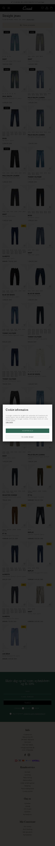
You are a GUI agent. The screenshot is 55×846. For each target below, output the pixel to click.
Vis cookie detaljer (27, 437)
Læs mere (9, 422)
